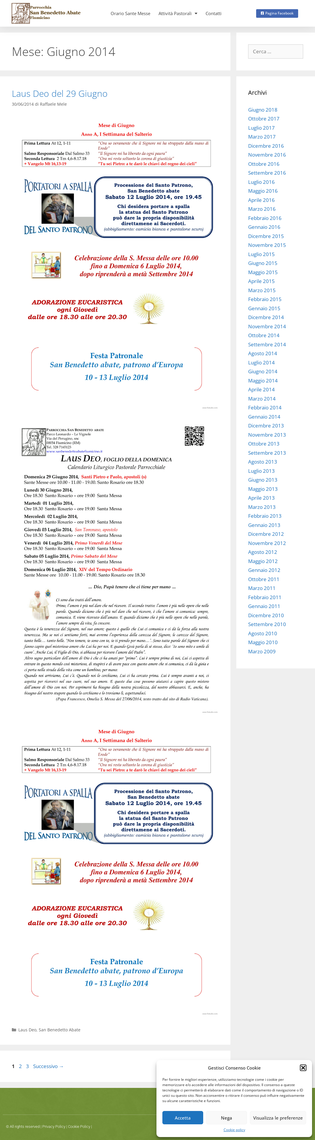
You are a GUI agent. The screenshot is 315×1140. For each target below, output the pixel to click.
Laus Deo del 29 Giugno (60, 93)
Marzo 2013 (262, 507)
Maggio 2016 (263, 190)
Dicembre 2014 (266, 317)
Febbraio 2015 (265, 299)
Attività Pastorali (178, 13)
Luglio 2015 (261, 254)
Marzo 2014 (262, 398)
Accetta (183, 1118)
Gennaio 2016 (264, 227)
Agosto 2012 (262, 552)
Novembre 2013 (267, 434)
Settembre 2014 (267, 344)
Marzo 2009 (262, 651)
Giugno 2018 (262, 109)
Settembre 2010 (267, 624)
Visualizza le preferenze (278, 1118)
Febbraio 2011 (265, 597)
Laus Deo (27, 1030)
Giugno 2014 (262, 371)
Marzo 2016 (262, 208)
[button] (303, 1068)
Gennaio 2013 (264, 525)
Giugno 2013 (262, 479)
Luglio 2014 (261, 362)
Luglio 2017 (261, 127)
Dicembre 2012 (266, 533)
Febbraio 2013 (265, 515)
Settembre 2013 (267, 452)
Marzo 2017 (262, 136)
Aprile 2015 (261, 281)
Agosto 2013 (262, 461)
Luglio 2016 (261, 182)
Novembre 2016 (267, 154)
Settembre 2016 (267, 172)
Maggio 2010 (263, 642)
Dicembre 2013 (266, 425)
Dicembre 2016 (266, 145)
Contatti (214, 13)
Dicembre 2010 (266, 615)
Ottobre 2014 (264, 335)
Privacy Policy (53, 1126)
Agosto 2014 (262, 353)
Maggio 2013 (263, 488)
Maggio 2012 (263, 561)
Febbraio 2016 (265, 218)
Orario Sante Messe (130, 13)
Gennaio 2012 (264, 570)
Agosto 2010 (262, 633)
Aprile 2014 (261, 389)
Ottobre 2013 (264, 443)
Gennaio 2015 (264, 308)
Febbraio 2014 (265, 407)
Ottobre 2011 (264, 579)
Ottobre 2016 (264, 163)
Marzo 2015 (262, 290)
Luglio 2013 (261, 470)
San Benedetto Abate (59, 1030)
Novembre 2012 (267, 543)
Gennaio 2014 (264, 416)
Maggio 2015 (263, 272)
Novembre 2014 (267, 326)
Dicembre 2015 (266, 236)
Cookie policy (234, 1129)
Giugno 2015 (262, 263)
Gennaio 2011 (264, 606)
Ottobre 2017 (264, 118)
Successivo (48, 1066)
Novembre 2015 (267, 245)
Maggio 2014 (263, 380)
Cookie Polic (78, 1126)
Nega (226, 1118)
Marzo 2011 (262, 588)
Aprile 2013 (261, 497)
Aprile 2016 (261, 200)
